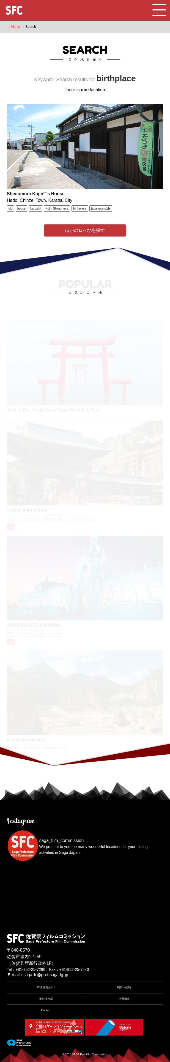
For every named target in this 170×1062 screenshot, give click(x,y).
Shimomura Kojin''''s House (36, 193)
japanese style (100, 208)
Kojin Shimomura (56, 208)
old (11, 208)
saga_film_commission (61, 840)
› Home (14, 27)
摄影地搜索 (46, 998)
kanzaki (35, 208)
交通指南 (124, 998)
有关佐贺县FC (45, 987)
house (21, 208)
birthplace (79, 208)
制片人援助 (124, 987)
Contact (46, 1010)
